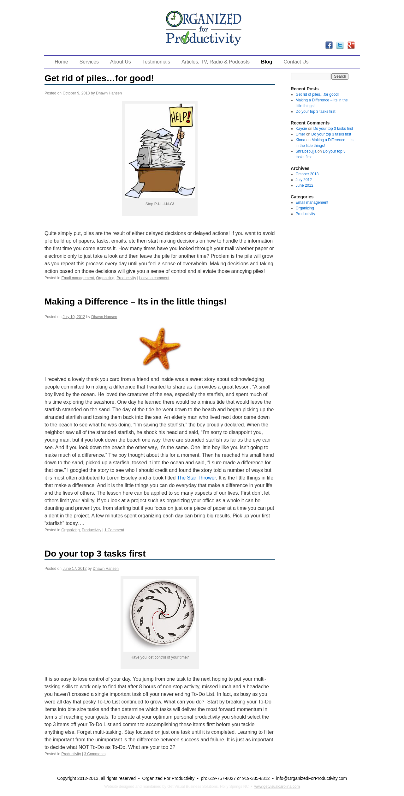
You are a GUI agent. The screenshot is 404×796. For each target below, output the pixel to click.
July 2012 (304, 180)
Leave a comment (154, 278)
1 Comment (114, 530)
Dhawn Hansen (109, 93)
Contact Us (296, 61)
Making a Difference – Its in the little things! (136, 301)
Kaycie (301, 128)
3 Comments (94, 754)
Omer (300, 134)
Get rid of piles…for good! (99, 78)
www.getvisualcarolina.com (277, 786)
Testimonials (156, 61)
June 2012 (304, 185)
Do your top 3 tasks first (95, 553)
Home (61, 61)
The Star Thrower (196, 477)
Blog (266, 61)
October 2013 (307, 174)
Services (89, 61)
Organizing (105, 278)
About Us (120, 61)
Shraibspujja (306, 151)
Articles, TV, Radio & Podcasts (215, 61)
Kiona (301, 140)
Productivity (126, 278)
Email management (77, 278)
